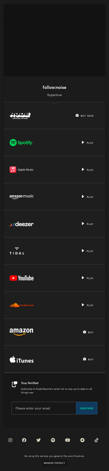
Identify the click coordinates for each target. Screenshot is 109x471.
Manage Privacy (54, 463)
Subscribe (86, 408)
